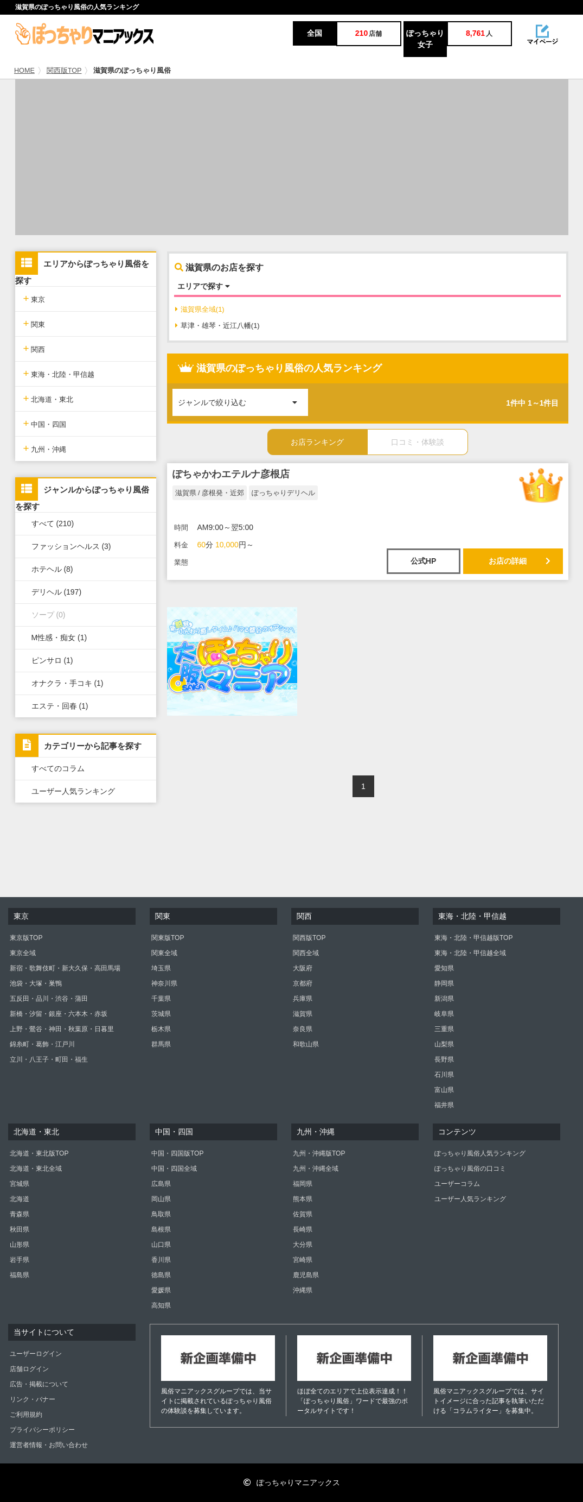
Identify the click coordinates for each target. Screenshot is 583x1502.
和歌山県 (306, 1044)
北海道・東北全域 (36, 1168)
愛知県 (444, 968)
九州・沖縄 (45, 448)
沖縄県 (302, 1290)
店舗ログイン (29, 1369)
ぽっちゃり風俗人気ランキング (480, 1153)
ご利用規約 (26, 1414)
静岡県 (444, 983)
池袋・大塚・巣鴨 (36, 983)
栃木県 (161, 1029)
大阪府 (302, 968)
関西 (34, 348)
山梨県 (444, 1044)
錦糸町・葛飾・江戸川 (42, 1044)
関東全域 (164, 953)
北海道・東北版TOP (39, 1153)
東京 (34, 298)
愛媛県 (161, 1290)
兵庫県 (302, 998)
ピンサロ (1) (52, 660)
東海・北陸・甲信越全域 (470, 953)
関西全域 (306, 953)
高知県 (161, 1305)
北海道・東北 (48, 398)
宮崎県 (302, 1260)
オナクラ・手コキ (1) (67, 683)
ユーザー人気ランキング (73, 791)
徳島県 (161, 1275)
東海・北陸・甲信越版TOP (473, 938)
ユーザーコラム (457, 1184)
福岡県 (302, 1184)
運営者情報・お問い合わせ (49, 1445)
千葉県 (161, 998)
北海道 (19, 1199)
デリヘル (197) (56, 592)
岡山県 (161, 1199)
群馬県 (161, 1044)
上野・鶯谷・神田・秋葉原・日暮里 (62, 1029)
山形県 (19, 1244)
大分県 (302, 1244)
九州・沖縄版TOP (319, 1153)
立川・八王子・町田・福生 (49, 1059)
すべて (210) (52, 523)
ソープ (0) (48, 614)
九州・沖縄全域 (315, 1168)
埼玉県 (161, 968)
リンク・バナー (32, 1399)
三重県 (444, 1029)
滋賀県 (302, 1014)
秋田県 (19, 1229)
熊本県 (302, 1199)
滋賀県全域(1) (200, 309)
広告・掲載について (39, 1384)
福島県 (19, 1275)
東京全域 (23, 953)
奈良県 (302, 1029)
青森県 (19, 1214)
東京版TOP (26, 938)
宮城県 (19, 1184)
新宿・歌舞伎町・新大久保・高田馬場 (65, 968)
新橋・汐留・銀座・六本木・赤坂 (58, 1014)
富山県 (444, 1090)
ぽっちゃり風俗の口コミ (470, 1168)
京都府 (302, 983)
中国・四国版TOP (177, 1153)
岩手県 (19, 1260)
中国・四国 (45, 423)
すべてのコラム (58, 768)
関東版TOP (167, 938)
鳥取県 (161, 1214)
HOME (24, 70)
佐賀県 (302, 1214)
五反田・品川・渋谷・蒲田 (49, 998)
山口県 (161, 1244)
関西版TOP (64, 70)
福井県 (444, 1105)
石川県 (444, 1074)
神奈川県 (164, 983)
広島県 (161, 1184)
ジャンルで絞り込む (243, 398)
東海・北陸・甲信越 (59, 373)
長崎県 (302, 1229)
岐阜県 (444, 1014)
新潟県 (444, 998)
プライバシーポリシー (42, 1430)
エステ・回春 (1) (59, 706)
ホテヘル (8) (52, 569)
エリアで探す (203, 286)
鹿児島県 (306, 1275)
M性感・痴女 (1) (59, 637)
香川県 (161, 1260)
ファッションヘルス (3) (71, 546)
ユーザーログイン (36, 1354)
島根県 (161, 1229)
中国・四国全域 (174, 1168)
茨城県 (161, 1014)
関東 (34, 323)
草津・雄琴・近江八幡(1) (217, 325)
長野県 (444, 1059)
